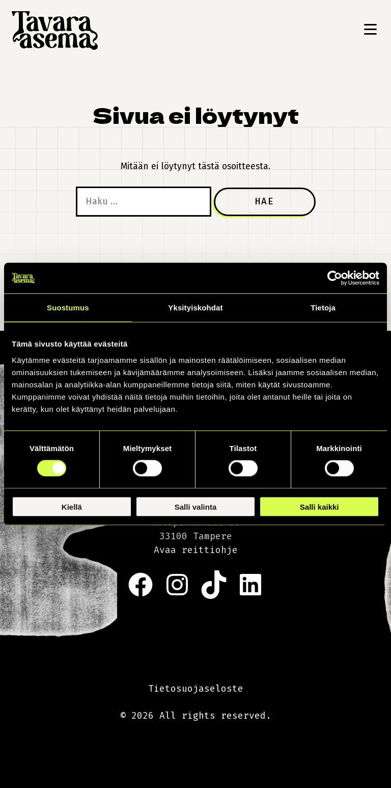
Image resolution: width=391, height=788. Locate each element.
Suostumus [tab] (68, 307)
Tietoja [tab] (323, 307)
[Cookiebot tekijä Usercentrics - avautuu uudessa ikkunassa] (334, 278)
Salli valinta (196, 506)
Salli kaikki (319, 506)
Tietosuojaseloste (195, 688)
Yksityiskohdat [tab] (195, 307)
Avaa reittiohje (196, 550)
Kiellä (72, 506)
